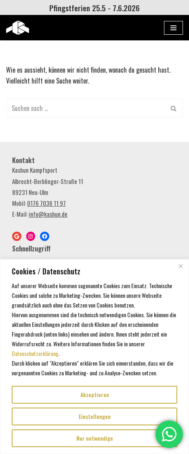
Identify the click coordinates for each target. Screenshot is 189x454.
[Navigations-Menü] (173, 28)
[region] (94, 356)
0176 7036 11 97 (46, 203)
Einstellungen (95, 416)
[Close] (180, 266)
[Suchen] (85, 108)
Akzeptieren (94, 394)
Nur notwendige (94, 438)
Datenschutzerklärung (35, 353)
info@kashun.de (48, 213)
